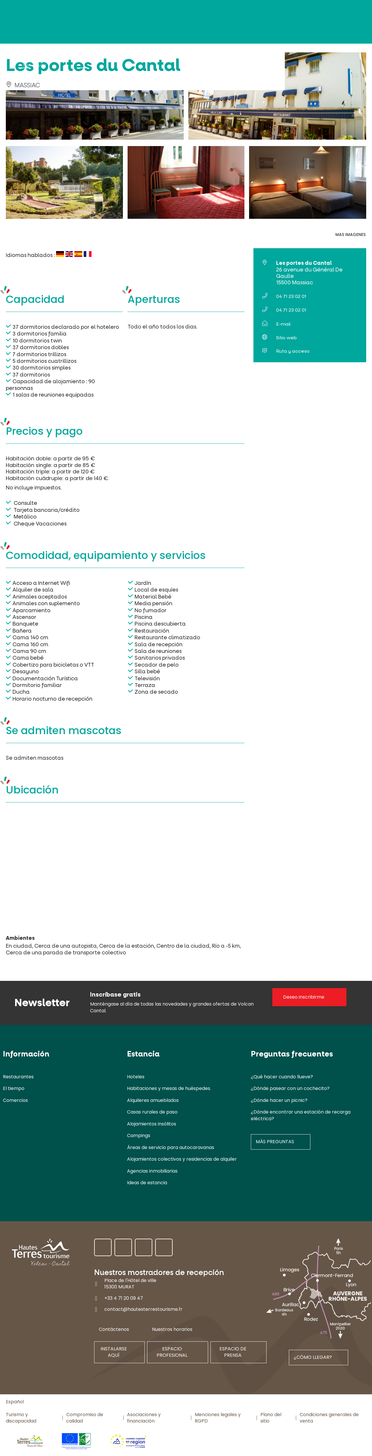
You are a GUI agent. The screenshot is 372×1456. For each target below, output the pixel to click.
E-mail (283, 324)
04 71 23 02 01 (291, 296)
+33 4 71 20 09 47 (123, 1298)
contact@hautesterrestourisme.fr (143, 1309)
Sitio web (286, 338)
